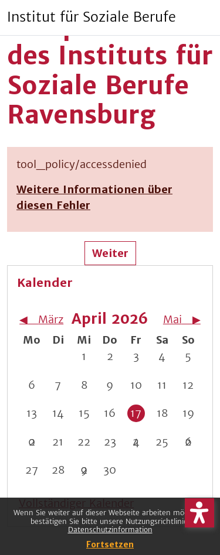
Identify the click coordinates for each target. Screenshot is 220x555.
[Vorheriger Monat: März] (42, 319)
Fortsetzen (110, 544)
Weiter (110, 253)
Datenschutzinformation (110, 529)
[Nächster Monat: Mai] (178, 319)
